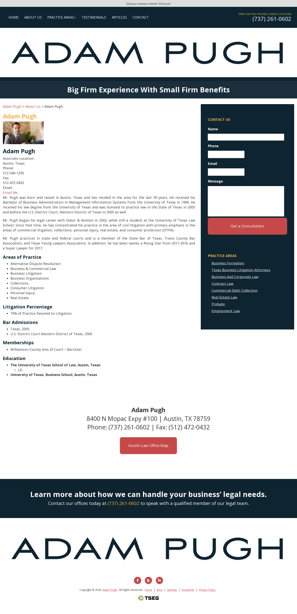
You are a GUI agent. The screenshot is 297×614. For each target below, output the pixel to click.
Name (214, 129)
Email (214, 163)
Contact (141, 17)
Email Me (10, 192)
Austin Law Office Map (148, 445)
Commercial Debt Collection (234, 290)
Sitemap (172, 590)
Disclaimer (187, 590)
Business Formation (228, 263)
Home (14, 17)
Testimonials (94, 17)
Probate (218, 304)
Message (217, 181)
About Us (33, 17)
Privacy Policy (207, 590)
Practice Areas (61, 17)
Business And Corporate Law (235, 276)
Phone (213, 146)
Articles (119, 17)
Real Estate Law (224, 297)
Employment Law (226, 311)
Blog (159, 590)
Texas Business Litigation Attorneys (241, 270)
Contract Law (222, 283)
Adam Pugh (110, 590)
